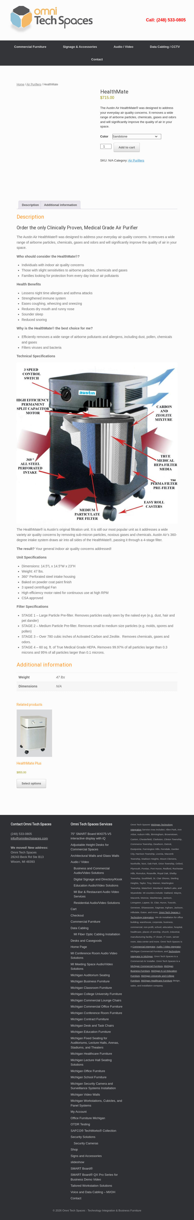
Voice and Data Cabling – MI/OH (93, 1192)
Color (104, 136)
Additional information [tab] (60, 205)
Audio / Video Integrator (168, 946)
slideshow (77, 1162)
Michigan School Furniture (89, 1077)
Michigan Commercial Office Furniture (96, 1006)
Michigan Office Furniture (88, 1071)
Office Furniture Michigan (88, 1118)
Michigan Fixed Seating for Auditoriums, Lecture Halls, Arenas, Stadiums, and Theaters (95, 1042)
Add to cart (127, 147)
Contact (97, 59)
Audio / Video (123, 47)
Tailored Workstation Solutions (91, 1185)
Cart (74, 909)
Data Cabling (79, 928)
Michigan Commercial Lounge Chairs (96, 1000)
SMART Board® (82, 1168)
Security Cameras (86, 1143)
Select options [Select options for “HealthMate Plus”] (31, 783)
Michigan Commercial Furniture (147, 966)
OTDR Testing (80, 1124)
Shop (74, 1149)
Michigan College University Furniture (96, 994)
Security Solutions (83, 1137)
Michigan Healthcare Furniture (91, 1053)
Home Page (79, 947)
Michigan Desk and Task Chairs (92, 1025)
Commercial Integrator (143, 946)
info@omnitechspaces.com (29, 838)
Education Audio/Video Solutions (96, 885)
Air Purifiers (33, 84)
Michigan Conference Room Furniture (96, 1013)
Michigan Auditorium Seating (90, 975)
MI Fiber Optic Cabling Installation (97, 934)
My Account (79, 1111)
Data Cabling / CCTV (165, 47)
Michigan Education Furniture (91, 1032)
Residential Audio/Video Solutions (97, 903)
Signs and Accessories (86, 1156)
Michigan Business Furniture (90, 981)
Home (20, 84)
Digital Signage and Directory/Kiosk (98, 879)
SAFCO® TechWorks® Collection (93, 1130)
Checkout (77, 915)
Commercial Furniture (30, 47)
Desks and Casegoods (86, 940)
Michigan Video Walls (85, 1094)
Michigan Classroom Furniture (91, 988)
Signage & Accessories (80, 47)
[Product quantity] (106, 146)
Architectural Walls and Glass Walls (95, 855)
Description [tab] (30, 205)
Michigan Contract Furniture (90, 1019)
